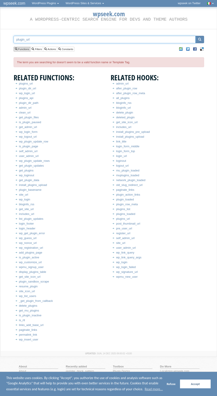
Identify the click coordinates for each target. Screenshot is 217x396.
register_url (123, 233)
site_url (23, 194)
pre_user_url (124, 228)
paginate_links (28, 329)
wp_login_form (28, 131)
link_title (121, 141)
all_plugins (122, 98)
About (22, 371)
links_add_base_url (31, 325)
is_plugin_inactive (30, 315)
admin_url (25, 107)
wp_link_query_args (128, 257)
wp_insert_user (28, 339)
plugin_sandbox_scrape (34, 281)
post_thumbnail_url (128, 223)
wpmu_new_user (127, 276)
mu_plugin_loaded (127, 170)
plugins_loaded (125, 214)
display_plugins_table (32, 272)
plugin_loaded (125, 199)
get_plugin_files (29, 117)
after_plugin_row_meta (130, 93)
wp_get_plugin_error (32, 233)
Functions (22, 49)
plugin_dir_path (29, 102)
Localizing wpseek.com (174, 371)
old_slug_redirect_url (129, 185)
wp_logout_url (28, 136)
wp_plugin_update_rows (34, 160)
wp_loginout (26, 175)
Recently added (76, 366)
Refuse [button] (171, 384)
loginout (121, 160)
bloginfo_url (123, 107)
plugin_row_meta (127, 204)
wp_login (24, 199)
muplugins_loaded (127, 175)
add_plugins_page (30, 252)
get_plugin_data (29, 180)
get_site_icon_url (30, 276)
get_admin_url (28, 127)
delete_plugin (124, 112)
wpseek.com (14, 3)
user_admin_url (29, 156)
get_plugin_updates (31, 165)
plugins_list (123, 209)
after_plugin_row (126, 88)
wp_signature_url (127, 272)
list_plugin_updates (31, 218)
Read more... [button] (154, 389)
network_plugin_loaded (130, 180)
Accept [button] (195, 384)
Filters (37, 49)
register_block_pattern (80, 371)
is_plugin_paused (30, 122)
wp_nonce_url (28, 243)
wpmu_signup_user (31, 267)
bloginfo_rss (26, 204)
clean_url (25, 112)
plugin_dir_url (27, 88)
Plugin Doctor (121, 371)
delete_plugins (28, 305)
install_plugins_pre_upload (133, 131)
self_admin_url (28, 151)
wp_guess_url (28, 238)
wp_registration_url (31, 247)
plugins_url (26, 83)
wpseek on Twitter (189, 3)
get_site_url (26, 209)
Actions (50, 49)
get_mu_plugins (29, 310)
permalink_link (28, 334)
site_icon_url (27, 291)
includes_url (26, 214)
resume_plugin (28, 286)
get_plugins (26, 170)
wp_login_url (27, 93)
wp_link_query (125, 252)
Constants (65, 49)
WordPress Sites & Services (84, 3)
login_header (27, 228)
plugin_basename (30, 189)
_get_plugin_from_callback (36, 300)
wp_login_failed (126, 267)
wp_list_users (27, 296)
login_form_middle (127, 146)
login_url (121, 156)
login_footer (26, 223)
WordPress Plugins (45, 3)
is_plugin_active (29, 257)
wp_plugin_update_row (33, 141)
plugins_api (26, 98)
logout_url (122, 165)
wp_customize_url (30, 262)
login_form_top (125, 151)
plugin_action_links (128, 194)
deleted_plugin (125, 117)
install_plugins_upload (33, 185)
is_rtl (22, 320)
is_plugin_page (28, 146)
